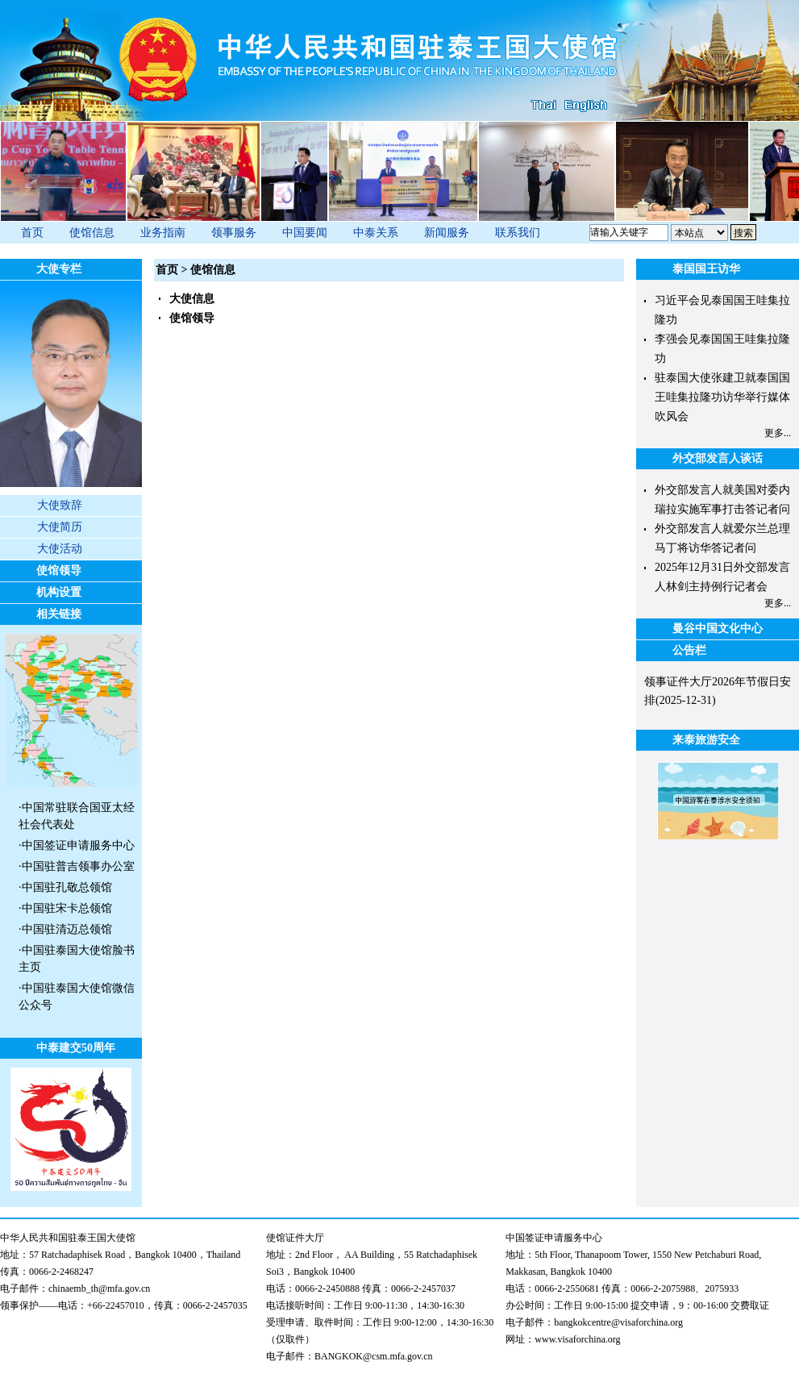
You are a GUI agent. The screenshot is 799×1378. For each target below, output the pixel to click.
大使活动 (59, 549)
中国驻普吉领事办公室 (78, 866)
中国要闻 (304, 233)
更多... (777, 433)
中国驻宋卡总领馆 (67, 908)
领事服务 (233, 233)
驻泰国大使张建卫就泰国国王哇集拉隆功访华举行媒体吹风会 (722, 397)
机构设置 (58, 592)
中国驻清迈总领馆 (67, 929)
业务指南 (162, 233)
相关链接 (58, 614)
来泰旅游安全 (706, 740)
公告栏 (689, 650)
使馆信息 (91, 233)
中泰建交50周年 (75, 1048)
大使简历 (59, 527)
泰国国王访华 (706, 269)
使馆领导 (58, 570)
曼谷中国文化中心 (717, 628)
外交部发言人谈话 (717, 458)
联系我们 (517, 233)
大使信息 (191, 299)
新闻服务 (446, 233)
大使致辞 (59, 505)
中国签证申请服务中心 (78, 845)
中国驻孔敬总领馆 (67, 887)
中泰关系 (375, 233)
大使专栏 (58, 269)
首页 (32, 233)
